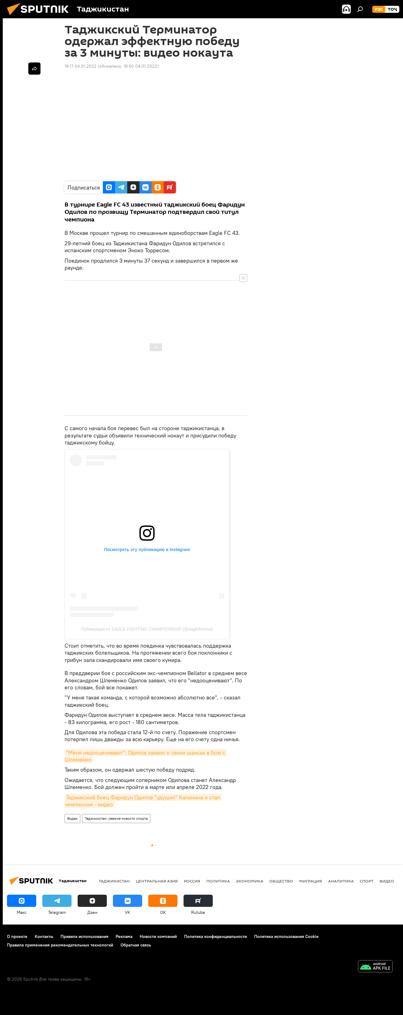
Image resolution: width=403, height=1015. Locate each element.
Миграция (310, 881)
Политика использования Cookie (286, 936)
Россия (192, 881)
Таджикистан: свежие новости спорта (116, 818)
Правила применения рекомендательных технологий (60, 945)
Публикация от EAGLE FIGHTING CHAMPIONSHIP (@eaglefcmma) (147, 629)
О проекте (17, 936)
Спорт (366, 881)
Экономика (249, 881)
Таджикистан (114, 881)
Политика (218, 881)
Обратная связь (136, 945)
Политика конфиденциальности (215, 936)
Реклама (124, 936)
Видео (72, 818)
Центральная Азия (157, 881)
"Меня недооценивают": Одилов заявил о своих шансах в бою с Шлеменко (146, 756)
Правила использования (84, 936)
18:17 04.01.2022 (80, 66)
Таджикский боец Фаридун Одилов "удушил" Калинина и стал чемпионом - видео (143, 801)
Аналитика (341, 881)
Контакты (44, 936)
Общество (281, 881)
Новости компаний (158, 936)
